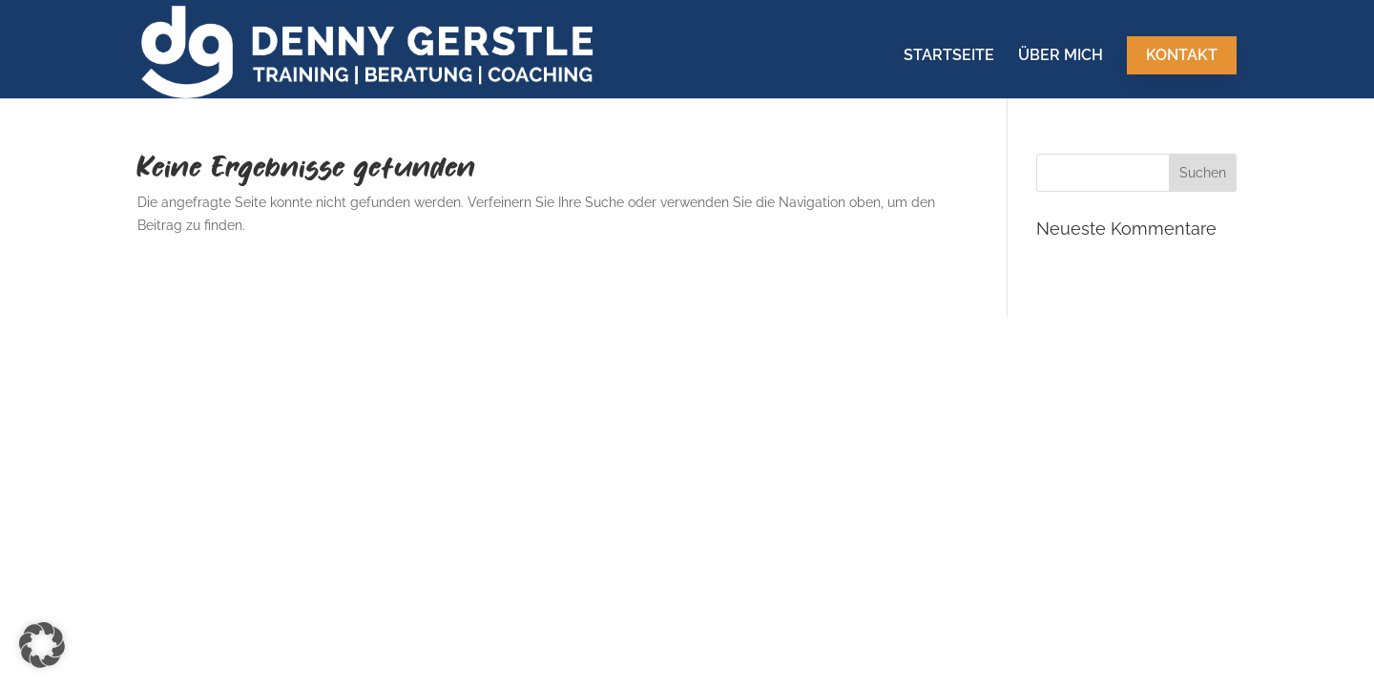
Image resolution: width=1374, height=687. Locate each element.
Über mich (1060, 56)
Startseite (949, 56)
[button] (42, 645)
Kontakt (1182, 55)
